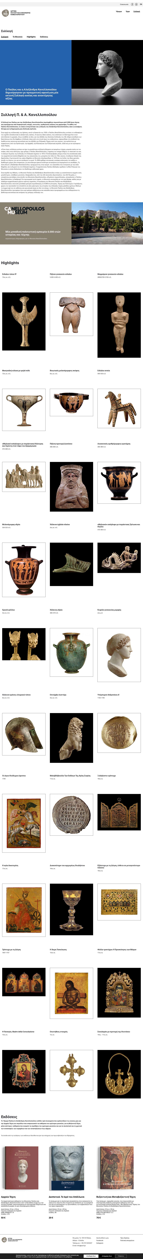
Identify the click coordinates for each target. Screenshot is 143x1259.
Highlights (31, 37)
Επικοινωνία (124, 4)
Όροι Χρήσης (124, 1238)
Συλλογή (4, 37)
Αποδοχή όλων (91, 1256)
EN (141, 4)
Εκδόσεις (44, 37)
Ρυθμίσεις (121, 1256)
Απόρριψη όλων (107, 1256)
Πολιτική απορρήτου (127, 1240)
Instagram (136, 4)
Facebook (132, 4)
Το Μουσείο (17, 37)
